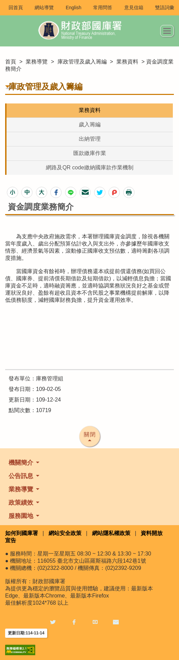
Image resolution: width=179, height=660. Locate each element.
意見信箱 (133, 7)
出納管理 (90, 139)
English (73, 7)
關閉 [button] (90, 434)
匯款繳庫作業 (89, 153)
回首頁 (16, 7)
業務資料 (127, 62)
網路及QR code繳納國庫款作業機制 (89, 167)
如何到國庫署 (21, 533)
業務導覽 (37, 62)
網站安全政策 (65, 533)
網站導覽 (44, 7)
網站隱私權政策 (111, 533)
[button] (12, 192)
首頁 (10, 62)
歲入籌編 (90, 124)
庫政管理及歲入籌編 (82, 62)
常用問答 (102, 7)
